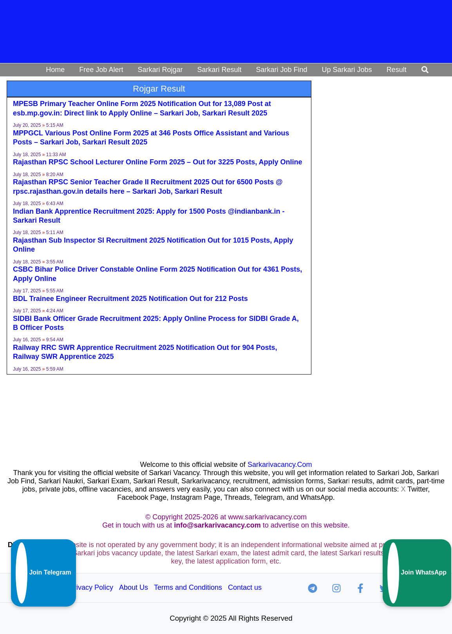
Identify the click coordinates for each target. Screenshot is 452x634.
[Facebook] (360, 588)
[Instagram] (336, 588)
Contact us (245, 587)
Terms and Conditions (188, 587)
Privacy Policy (91, 587)
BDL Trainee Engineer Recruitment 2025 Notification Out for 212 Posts (130, 299)
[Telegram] (312, 588)
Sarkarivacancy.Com (280, 464)
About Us (133, 587)
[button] (425, 70)
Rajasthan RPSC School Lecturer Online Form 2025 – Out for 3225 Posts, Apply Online (157, 162)
